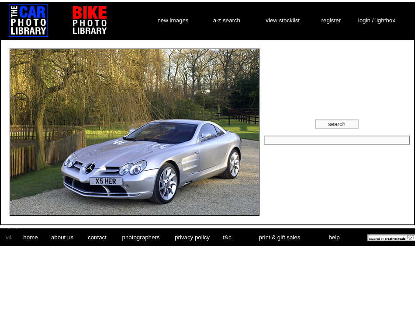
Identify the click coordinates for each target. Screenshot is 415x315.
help (334, 237)
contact (97, 237)
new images (172, 20)
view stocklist (283, 20)
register (331, 20)
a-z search (226, 20)
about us (62, 237)
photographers (141, 237)
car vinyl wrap (9, 226)
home (30, 237)
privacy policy (192, 237)
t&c (227, 237)
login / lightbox (376, 20)
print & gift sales (280, 237)
